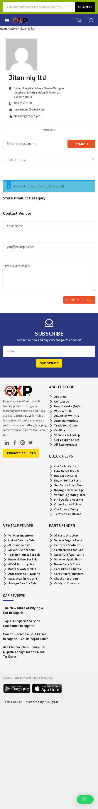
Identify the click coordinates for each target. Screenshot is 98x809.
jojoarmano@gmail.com (29, 109)
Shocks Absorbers (66, 578)
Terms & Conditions (67, 513)
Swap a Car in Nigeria (22, 578)
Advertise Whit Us (66, 415)
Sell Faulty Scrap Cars (68, 485)
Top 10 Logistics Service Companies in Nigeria (21, 623)
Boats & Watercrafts (22, 569)
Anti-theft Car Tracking (24, 573)
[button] (85, 799)
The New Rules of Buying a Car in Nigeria (23, 610)
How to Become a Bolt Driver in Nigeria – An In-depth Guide (25, 636)
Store (13, 28)
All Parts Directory (66, 535)
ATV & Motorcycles (21, 564)
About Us (60, 396)
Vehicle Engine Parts (68, 540)
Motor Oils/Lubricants (69, 554)
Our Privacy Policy (66, 509)
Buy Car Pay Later (65, 475)
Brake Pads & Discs (67, 564)
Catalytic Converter (67, 583)
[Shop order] (49, 159)
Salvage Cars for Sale (22, 583)
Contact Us (61, 401)
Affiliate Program (65, 444)
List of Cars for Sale (21, 540)
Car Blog (59, 430)
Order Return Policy (67, 504)
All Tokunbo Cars (19, 545)
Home (3, 28)
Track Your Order (65, 425)
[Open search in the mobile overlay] (49, 7)
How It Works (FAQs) (67, 406)
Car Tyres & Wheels (67, 545)
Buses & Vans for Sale (22, 559)
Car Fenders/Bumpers (68, 573)
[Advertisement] (49, 757)
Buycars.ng (20, 677)
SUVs (28, 415)
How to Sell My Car (66, 470)
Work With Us (63, 411)
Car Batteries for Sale (68, 549)
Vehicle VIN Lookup (67, 435)
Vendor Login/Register (69, 494)
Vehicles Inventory (21, 535)
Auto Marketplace (66, 420)
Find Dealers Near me (68, 499)
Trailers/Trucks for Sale (24, 554)
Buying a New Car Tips (69, 490)
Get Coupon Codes (66, 439)
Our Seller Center (66, 466)
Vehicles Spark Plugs (68, 559)
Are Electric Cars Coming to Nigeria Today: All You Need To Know (24, 652)
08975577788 (23, 103)
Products (49, 129)
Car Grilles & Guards (67, 569)
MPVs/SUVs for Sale (21, 549)
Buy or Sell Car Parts (67, 480)
